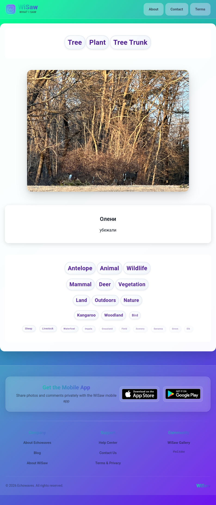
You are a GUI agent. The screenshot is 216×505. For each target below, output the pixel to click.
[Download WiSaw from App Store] (139, 399)
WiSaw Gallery (178, 448)
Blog (37, 458)
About (155, 9)
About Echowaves (37, 448)
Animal (110, 272)
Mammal (78, 289)
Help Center (108, 448)
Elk (189, 334)
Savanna (159, 334)
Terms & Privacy (108, 469)
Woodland (113, 320)
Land (80, 305)
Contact (178, 9)
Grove (175, 334)
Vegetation (134, 289)
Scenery (140, 334)
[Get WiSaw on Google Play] (183, 399)
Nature (132, 305)
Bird (135, 321)
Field (125, 334)
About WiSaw (37, 469)
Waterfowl (70, 334)
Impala (89, 334)
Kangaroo (86, 320)
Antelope (77, 272)
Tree (69, 43)
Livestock (48, 334)
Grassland (107, 334)
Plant (95, 43)
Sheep (29, 334)
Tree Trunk (133, 43)
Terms (201, 9)
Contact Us (108, 458)
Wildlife (140, 272)
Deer (104, 289)
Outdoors (105, 305)
